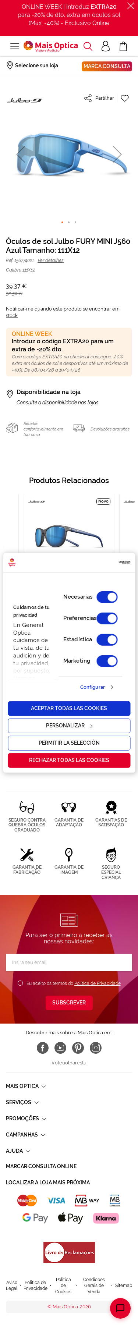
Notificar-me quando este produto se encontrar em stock (63, 312)
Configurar (92, 687)
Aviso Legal (11, 1285)
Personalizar (69, 725)
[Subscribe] (69, 1003)
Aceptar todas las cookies (69, 708)
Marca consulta (107, 66)
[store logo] (51, 46)
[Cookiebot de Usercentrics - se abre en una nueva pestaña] (98, 562)
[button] (20, 154)
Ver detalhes (51, 260)
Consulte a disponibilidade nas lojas (58, 402)
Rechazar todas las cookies (69, 760)
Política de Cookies (63, 1285)
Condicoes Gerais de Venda (94, 1285)
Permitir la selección (69, 743)
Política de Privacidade (97, 983)
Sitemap (123, 1285)
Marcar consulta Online (41, 1166)
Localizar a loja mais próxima (48, 1182)
